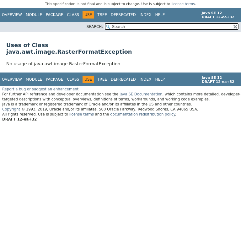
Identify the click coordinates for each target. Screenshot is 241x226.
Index (146, 15)
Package (54, 15)
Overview (12, 15)
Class (73, 15)
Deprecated (123, 15)
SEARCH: (95, 26)
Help (160, 15)
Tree (102, 15)
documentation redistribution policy (142, 114)
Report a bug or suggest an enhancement (40, 89)
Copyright (11, 109)
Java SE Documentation (141, 94)
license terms (183, 4)
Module (34, 15)
